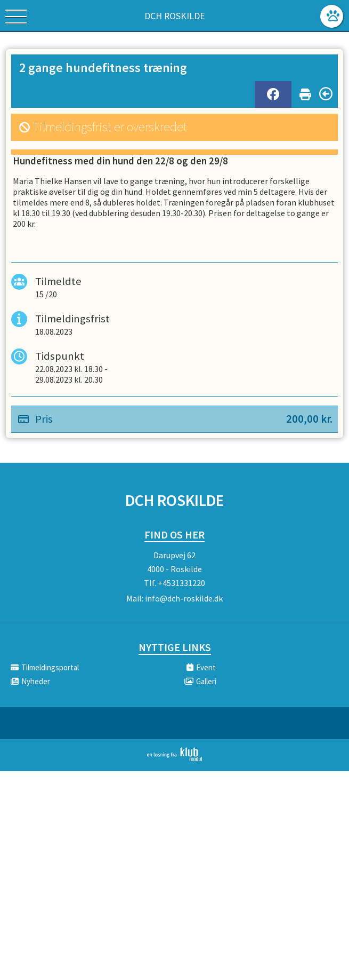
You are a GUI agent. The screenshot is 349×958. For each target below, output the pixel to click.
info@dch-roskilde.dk (184, 598)
